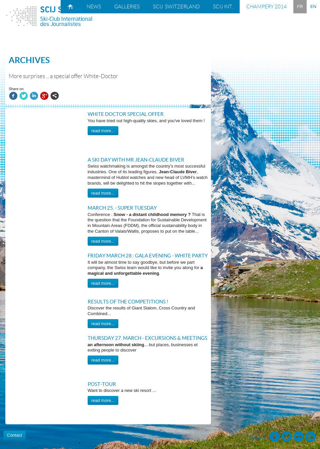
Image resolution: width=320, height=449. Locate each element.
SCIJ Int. (223, 6)
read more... (103, 130)
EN (313, 6)
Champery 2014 (266, 6)
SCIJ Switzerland (176, 6)
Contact (14, 435)
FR (300, 6)
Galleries (127, 6)
